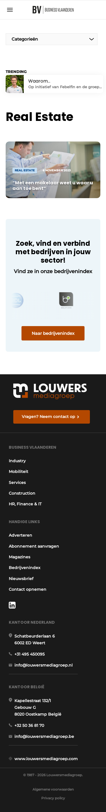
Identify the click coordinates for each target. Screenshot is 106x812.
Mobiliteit (18, 471)
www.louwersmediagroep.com (46, 758)
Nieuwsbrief (21, 578)
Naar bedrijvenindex (53, 333)
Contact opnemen (27, 589)
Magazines (19, 556)
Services (17, 482)
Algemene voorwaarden (53, 789)
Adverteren (20, 535)
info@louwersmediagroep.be (44, 736)
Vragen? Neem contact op (48, 416)
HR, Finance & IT (25, 503)
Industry (17, 460)
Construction (22, 493)
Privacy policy (53, 798)
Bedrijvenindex (24, 567)
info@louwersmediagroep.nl (43, 665)
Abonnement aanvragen (34, 546)
